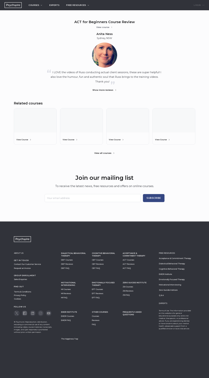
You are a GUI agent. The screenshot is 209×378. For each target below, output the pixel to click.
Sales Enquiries (20, 279)
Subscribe (154, 198)
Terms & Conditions (22, 292)
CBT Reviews (98, 264)
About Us (18, 253)
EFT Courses (97, 289)
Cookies (17, 299)
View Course (24, 140)
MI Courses (66, 289)
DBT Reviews (67, 264)
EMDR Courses (67, 316)
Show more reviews (104, 90)
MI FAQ (64, 298)
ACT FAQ (127, 268)
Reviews (95, 320)
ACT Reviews (128, 264)
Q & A (161, 295)
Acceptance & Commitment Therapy (134, 254)
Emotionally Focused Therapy (103, 284)
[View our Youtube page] (49, 313)
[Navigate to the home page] (13, 5)
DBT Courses (67, 260)
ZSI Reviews (128, 291)
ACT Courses (128, 260)
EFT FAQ (96, 298)
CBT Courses (97, 260)
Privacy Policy (20, 295)
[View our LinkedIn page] (33, 313)
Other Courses (100, 312)
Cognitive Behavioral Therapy (103, 254)
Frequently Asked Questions (132, 313)
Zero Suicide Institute (168, 290)
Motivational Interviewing (68, 284)
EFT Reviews (97, 293)
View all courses (104, 153)
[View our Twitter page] (17, 313)
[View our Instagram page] (41, 313)
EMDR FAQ (66, 320)
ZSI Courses (128, 287)
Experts (54, 5)
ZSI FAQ (126, 295)
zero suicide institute (135, 283)
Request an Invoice (22, 268)
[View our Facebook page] (25, 313)
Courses (36, 5)
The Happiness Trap (69, 339)
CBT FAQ (96, 268)
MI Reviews (66, 293)
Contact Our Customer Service (27, 264)
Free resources (77, 5)
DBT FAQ (65, 268)
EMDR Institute (69, 312)
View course (104, 27)
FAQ (94, 324)
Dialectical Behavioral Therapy (73, 254)
